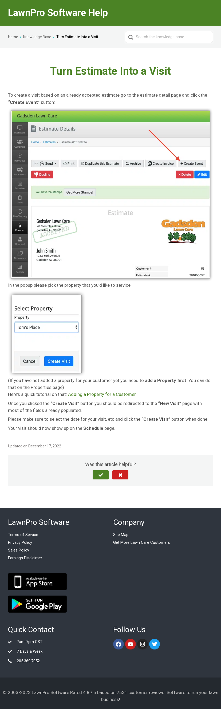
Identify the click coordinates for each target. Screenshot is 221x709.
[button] (101, 474)
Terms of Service (23, 534)
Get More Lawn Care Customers (141, 542)
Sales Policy (18, 550)
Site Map (120, 534)
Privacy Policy (20, 542)
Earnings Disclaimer (25, 558)
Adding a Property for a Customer (102, 394)
